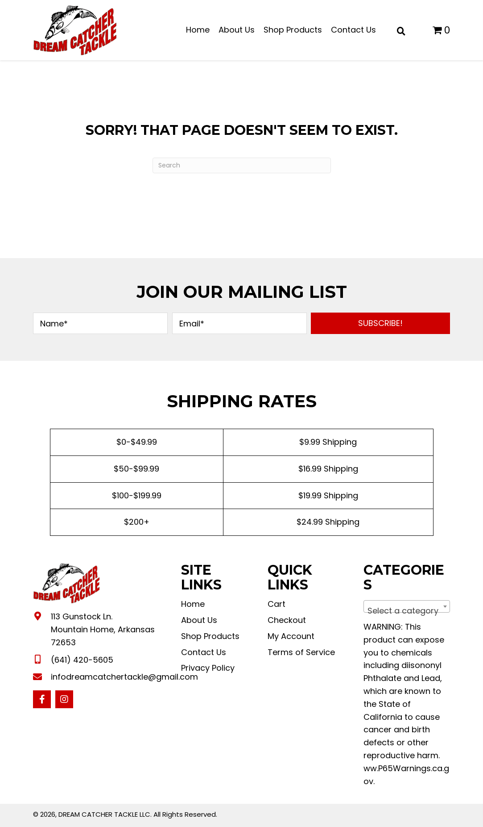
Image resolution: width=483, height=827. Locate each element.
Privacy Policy (208, 667)
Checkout (287, 620)
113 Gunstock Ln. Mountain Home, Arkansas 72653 (103, 629)
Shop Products (210, 636)
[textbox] (407, 611)
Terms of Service (301, 652)
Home (193, 604)
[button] (380, 323)
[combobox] (406, 606)
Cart (276, 604)
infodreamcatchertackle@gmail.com (124, 676)
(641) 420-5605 (82, 659)
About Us (199, 620)
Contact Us (203, 652)
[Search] (242, 165)
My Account (291, 636)
